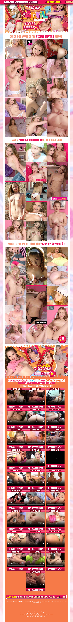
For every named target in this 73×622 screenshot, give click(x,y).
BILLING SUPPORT (36, 608)
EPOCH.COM (33, 616)
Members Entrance (23, 612)
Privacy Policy (33, 612)
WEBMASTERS (36, 606)
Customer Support (46, 612)
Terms (29, 612)
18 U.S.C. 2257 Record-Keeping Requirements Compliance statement (36, 611)
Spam (52, 612)
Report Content (39, 612)
